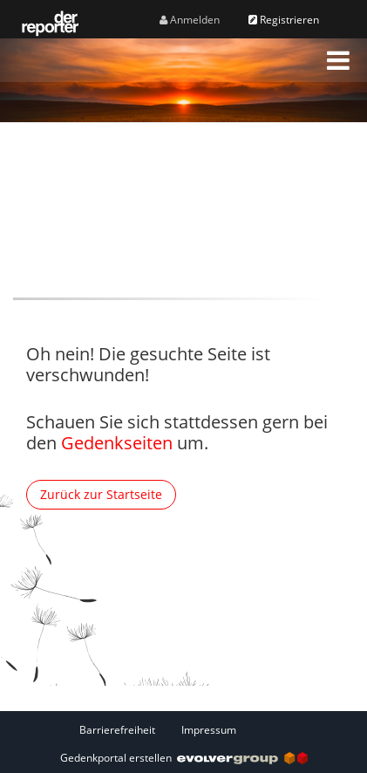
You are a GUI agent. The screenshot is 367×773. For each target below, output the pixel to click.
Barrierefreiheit (117, 729)
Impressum (208, 729)
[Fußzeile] (184, 729)
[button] (338, 60)
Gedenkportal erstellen (184, 757)
